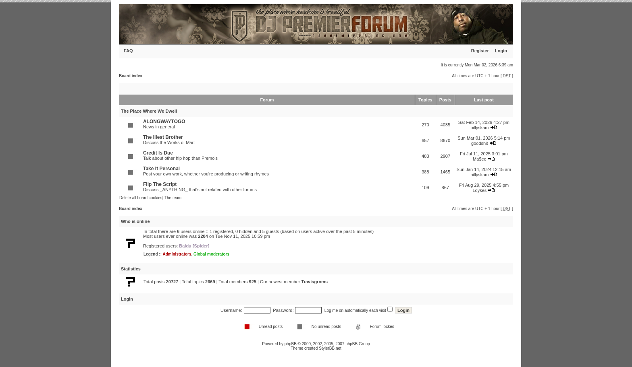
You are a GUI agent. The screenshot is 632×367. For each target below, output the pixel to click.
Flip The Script (160, 184)
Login (501, 50)
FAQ (128, 50)
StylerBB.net (330, 348)
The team (172, 198)
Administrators (176, 254)
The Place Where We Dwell (149, 111)
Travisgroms (314, 281)
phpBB (291, 344)
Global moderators (211, 254)
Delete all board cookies (140, 198)
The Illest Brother (163, 137)
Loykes (479, 190)
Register (480, 50)
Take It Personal (161, 168)
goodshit (479, 143)
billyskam (479, 127)
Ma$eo (479, 159)
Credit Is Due (158, 153)
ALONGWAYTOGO (164, 121)
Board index (130, 76)
